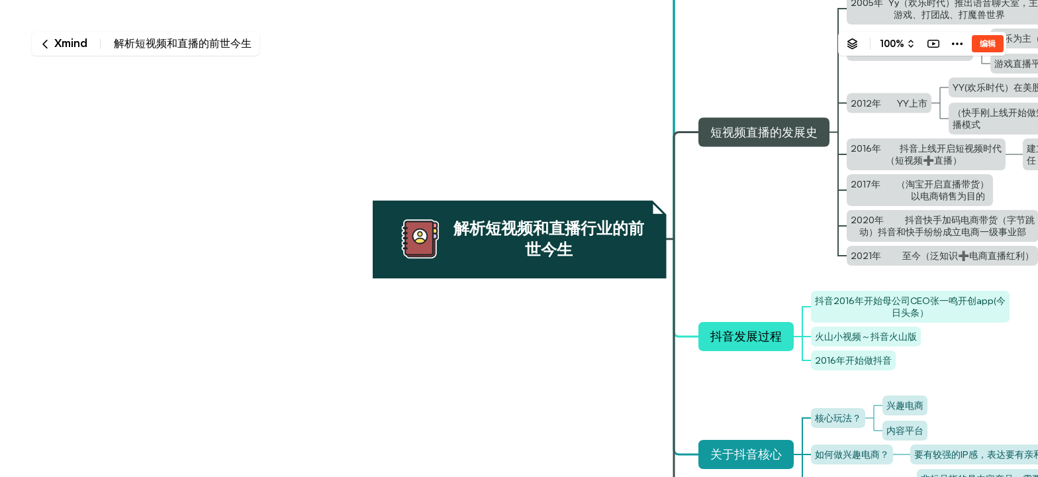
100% (892, 43)
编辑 (988, 43)
